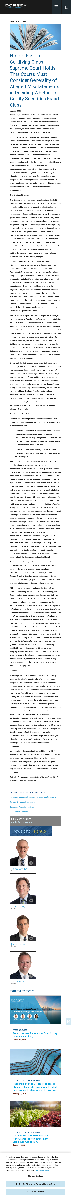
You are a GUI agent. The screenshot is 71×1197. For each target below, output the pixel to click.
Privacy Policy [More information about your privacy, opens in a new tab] (42, 1170)
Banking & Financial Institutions (22, 802)
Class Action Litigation (19, 812)
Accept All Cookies (35, 1192)
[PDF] (68, 1021)
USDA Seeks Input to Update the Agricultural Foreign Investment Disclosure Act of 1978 (31, 1138)
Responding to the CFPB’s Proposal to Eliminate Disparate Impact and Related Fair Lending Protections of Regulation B (35, 1086)
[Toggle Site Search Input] (66, 7)
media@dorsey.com (21, 822)
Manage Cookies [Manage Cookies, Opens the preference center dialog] (35, 1176)
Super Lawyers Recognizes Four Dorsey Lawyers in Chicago (35, 1035)
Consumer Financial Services (22, 807)
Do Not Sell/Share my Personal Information (35, 1184)
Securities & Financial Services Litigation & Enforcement (33, 797)
